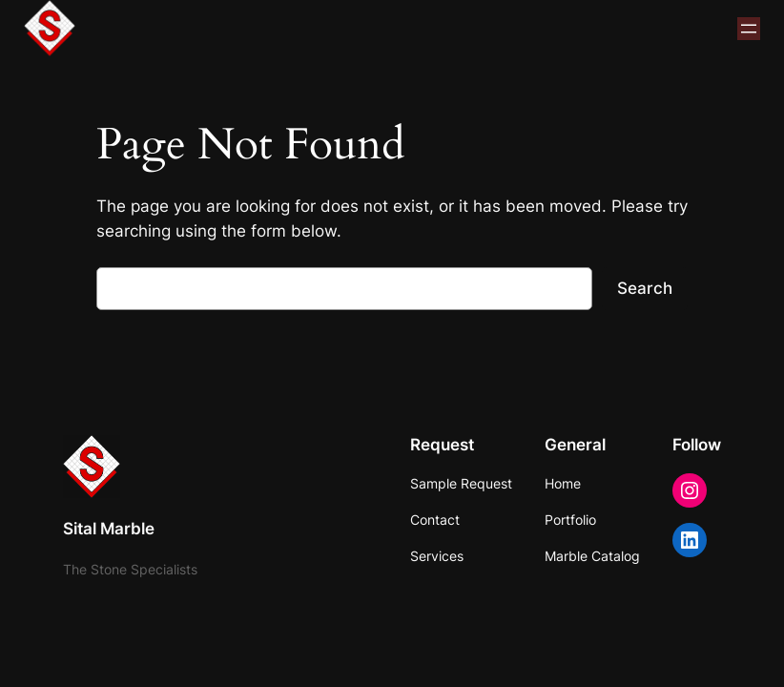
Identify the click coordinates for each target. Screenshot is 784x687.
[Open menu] (748, 28)
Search (644, 288)
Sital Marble (109, 528)
